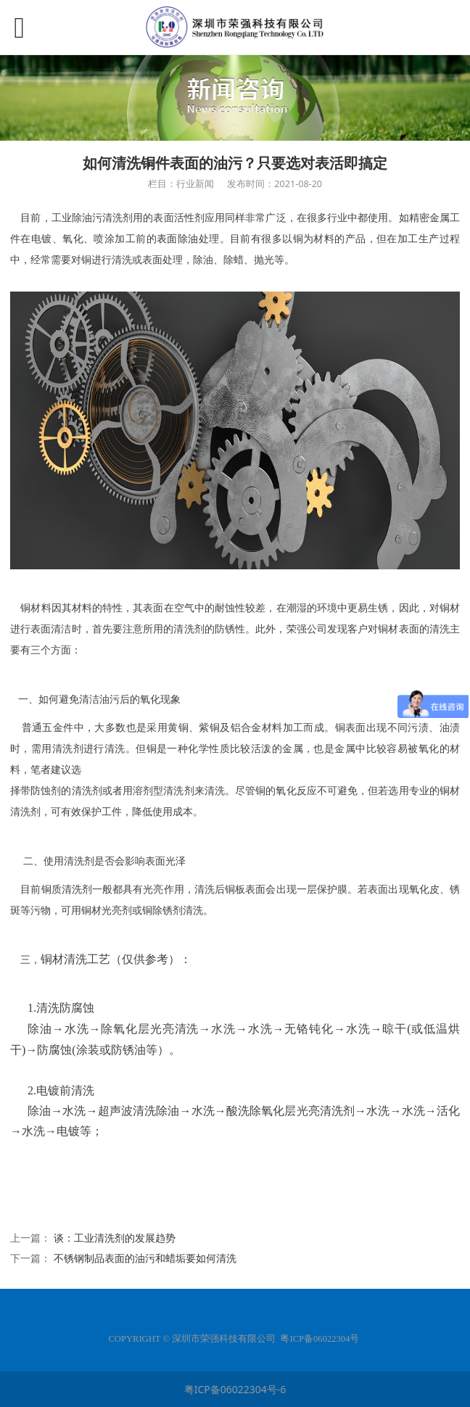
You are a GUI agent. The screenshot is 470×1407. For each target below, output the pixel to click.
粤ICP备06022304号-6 (235, 1389)
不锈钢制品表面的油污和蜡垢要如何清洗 (145, 1258)
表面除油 (178, 239)
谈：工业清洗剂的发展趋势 (115, 1238)
